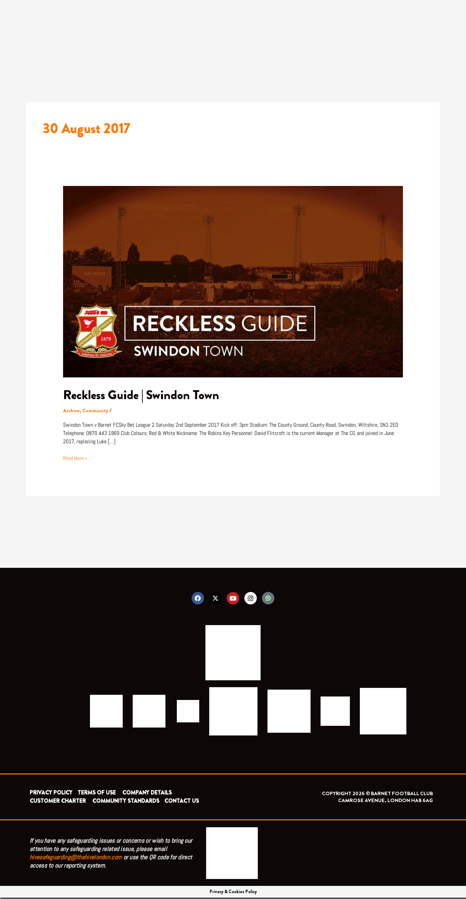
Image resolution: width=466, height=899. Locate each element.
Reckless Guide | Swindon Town (147, 394)
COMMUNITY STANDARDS (125, 802)
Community (97, 410)
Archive (72, 410)
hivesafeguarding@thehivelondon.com (76, 858)
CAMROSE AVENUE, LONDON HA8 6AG (385, 802)
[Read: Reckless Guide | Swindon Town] (233, 281)
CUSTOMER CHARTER (58, 802)
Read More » (76, 458)
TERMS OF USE (97, 794)
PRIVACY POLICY (51, 794)
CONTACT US (181, 802)
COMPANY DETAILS (147, 794)
